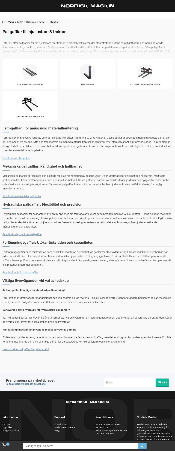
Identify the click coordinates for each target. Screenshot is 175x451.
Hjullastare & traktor (35, 22)
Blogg (57, 430)
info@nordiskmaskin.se (108, 424)
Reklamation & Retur (64, 427)
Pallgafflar (53, 22)
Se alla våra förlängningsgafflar (20, 272)
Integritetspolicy (10, 430)
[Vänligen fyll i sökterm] (80, 446)
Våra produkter (15, 22)
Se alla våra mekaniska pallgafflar (21, 196)
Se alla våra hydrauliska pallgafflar (22, 234)
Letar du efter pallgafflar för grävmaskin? (25, 349)
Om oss (6, 424)
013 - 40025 (102, 427)
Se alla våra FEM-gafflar (16, 158)
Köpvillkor (7, 427)
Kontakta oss (61, 424)
